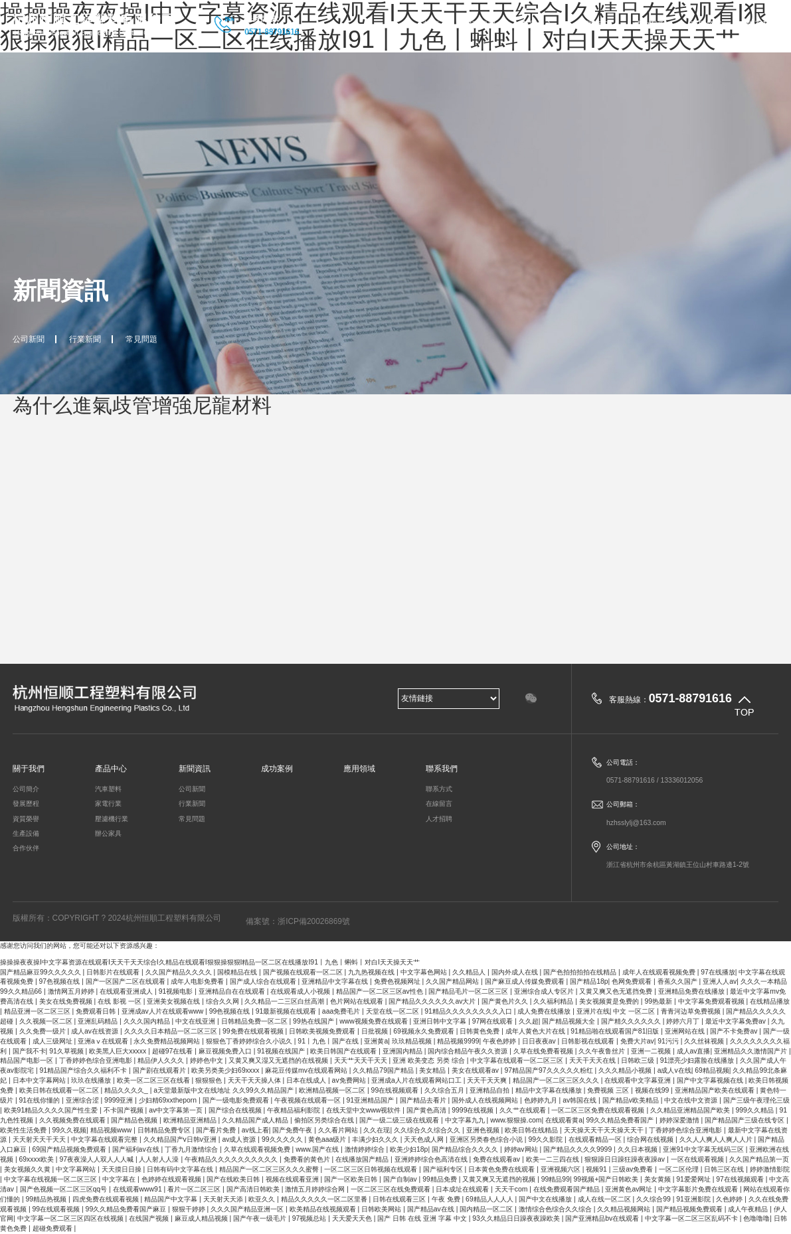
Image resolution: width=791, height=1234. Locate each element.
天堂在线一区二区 (393, 1011)
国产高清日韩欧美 (254, 1189)
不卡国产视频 (124, 1110)
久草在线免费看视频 (544, 1051)
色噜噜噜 (756, 1218)
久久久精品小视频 (626, 1070)
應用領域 (706, 24)
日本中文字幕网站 (40, 1080)
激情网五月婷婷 (72, 991)
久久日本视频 (638, 1149)
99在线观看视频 (57, 1209)
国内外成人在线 (515, 972)
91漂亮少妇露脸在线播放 (698, 1060)
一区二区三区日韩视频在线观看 (371, 1169)
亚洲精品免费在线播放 (692, 991)
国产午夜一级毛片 (260, 1218)
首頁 (431, 24)
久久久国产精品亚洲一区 (248, 1209)
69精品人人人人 (490, 1199)
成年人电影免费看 (198, 981)
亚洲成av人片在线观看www (163, 1011)
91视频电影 (177, 991)
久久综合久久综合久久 (428, 1130)
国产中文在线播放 (546, 1199)
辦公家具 (108, 833)
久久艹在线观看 (523, 1110)
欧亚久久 (262, 1199)
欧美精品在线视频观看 (324, 1209)
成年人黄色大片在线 (536, 1031)
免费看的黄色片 (308, 1159)
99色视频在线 (230, 1011)
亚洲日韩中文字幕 (440, 1021)
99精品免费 (440, 1179)
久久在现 (376, 1130)
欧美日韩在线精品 (532, 1130)
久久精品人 (469, 972)
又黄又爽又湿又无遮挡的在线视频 (279, 1060)
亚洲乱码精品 (99, 1021)
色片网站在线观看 (357, 1001)
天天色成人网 (425, 1139)
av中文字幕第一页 (177, 1110)
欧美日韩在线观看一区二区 (60, 1090)
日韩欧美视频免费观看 (323, 1031)
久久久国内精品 (148, 1021)
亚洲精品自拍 (490, 1090)
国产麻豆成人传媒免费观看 (526, 981)
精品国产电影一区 (27, 1060)
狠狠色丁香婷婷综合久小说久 (250, 1041)
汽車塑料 (108, 789)
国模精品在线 (238, 972)
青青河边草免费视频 (692, 1011)
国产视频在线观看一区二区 (304, 972)
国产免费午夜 (293, 1130)
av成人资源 (240, 1139)
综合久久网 (223, 1001)
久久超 (529, 1021)
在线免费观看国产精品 (567, 1189)
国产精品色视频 (135, 1120)
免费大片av (637, 1041)
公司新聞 (28, 339)
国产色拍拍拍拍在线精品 (580, 972)
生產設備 (26, 833)
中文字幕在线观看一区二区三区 (517, 1060)
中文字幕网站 (77, 1169)
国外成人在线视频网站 (486, 1100)
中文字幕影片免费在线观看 (699, 1189)
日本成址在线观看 (463, 1189)
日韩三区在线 (725, 1169)
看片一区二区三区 (194, 1189)
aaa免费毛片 (342, 1011)
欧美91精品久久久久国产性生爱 (52, 1110)
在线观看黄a (563, 1120)
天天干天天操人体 (255, 1080)
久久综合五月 (445, 1090)
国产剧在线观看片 (160, 1070)
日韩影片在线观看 (113, 972)
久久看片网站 (339, 1130)
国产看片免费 (217, 1130)
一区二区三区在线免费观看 (391, 1189)
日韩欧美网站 (382, 1209)
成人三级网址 (53, 1041)
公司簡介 (26, 789)
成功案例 (649, 24)
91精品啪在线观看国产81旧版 (616, 1031)
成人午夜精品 (749, 1209)
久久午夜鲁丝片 (602, 1051)
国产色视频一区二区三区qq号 (64, 1189)
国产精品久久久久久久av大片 (433, 1001)
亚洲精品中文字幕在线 (336, 981)
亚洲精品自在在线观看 (233, 991)
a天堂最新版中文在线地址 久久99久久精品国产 (224, 1090)
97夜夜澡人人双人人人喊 (97, 1159)
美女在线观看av (476, 1070)
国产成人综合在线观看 (264, 981)
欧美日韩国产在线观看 (344, 1051)
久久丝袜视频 (705, 1041)
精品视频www (111, 1130)
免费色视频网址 (398, 981)
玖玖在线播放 (92, 1080)
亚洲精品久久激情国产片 (751, 1051)
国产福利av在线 (136, 1149)
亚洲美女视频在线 (174, 1001)
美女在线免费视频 (66, 1001)
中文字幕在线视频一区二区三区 (51, 1179)
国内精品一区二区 (487, 1209)
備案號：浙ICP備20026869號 (298, 921)
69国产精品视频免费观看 (70, 1149)
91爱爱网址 (694, 1179)
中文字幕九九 (466, 1120)
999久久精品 (756, 1110)
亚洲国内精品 (403, 1051)
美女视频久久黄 (28, 1169)
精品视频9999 (458, 1041)
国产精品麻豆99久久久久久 (41, 972)
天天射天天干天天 (40, 1139)
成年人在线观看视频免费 (659, 972)
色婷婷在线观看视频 (172, 1179)
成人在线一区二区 (605, 1199)
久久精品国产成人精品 (256, 1120)
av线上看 (255, 1130)
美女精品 (433, 1070)
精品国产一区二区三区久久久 (557, 1080)
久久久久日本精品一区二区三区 (171, 1031)
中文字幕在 (119, 1179)
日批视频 (375, 1031)
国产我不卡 (29, 1051)
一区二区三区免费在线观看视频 (598, 1110)
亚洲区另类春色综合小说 (487, 1139)
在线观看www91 (138, 1189)
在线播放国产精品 (363, 1159)
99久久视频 (69, 1130)
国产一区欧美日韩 (351, 1179)
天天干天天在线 (593, 1060)
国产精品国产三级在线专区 (745, 1120)
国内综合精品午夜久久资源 (468, 1051)
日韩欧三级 (638, 1060)
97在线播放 (718, 972)
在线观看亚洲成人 (127, 991)
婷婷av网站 (522, 1149)
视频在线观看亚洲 (293, 1179)
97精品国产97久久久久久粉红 (549, 1070)
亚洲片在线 (593, 1011)
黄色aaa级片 (328, 1139)
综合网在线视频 (651, 1139)
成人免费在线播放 (544, 1011)
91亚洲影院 (694, 1199)
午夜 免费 (447, 1199)
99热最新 (658, 1001)
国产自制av (401, 1179)
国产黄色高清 (427, 1110)
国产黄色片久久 (506, 1001)
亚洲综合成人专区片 (545, 991)
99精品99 (555, 1179)
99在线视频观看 (395, 1090)
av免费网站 (350, 1080)
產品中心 (537, 24)
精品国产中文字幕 (171, 1199)
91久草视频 (67, 1051)
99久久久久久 (283, 1139)
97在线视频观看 (740, 1179)
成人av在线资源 (95, 1031)
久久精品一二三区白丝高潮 (285, 1001)
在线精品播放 (770, 1001)
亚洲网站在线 (686, 1031)
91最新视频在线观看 (287, 1011)
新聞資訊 (593, 24)
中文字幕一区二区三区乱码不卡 (692, 1218)
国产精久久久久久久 (632, 1021)
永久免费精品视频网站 (167, 1041)
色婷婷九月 (541, 1100)
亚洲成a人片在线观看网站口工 (417, 1080)
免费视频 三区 (609, 1090)
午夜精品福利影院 (294, 1110)
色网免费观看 (633, 981)
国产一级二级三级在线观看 (400, 1120)
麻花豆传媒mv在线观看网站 (307, 1070)
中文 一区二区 (635, 1011)
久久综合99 (654, 1199)
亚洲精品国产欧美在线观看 (715, 1090)
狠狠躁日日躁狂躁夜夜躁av (625, 1159)
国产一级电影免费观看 (237, 1100)
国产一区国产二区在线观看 (126, 981)
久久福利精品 (554, 1001)
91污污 (669, 1041)
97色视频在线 (60, 981)
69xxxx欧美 (37, 1159)
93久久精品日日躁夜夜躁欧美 (516, 1218)
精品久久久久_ (127, 1090)
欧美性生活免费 (24, 1130)
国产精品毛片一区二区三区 (469, 991)
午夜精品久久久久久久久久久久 (232, 1159)
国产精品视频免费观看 (690, 1209)
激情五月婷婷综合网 (316, 1189)
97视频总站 (310, 1218)
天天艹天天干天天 (361, 1060)
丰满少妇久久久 (376, 1139)
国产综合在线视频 (236, 1110)
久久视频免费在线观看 (73, 1120)
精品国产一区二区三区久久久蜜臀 (270, 1169)
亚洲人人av (720, 981)
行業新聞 (85, 339)
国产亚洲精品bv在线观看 (603, 1218)
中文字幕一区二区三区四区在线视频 (71, 1218)
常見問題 (141, 339)
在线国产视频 (150, 1218)
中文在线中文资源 (691, 1100)
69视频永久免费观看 (424, 1031)
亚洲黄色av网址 (629, 1189)
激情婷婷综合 (366, 1149)
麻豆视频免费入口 (226, 1051)
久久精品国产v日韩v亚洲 (181, 1139)
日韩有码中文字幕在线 (181, 1169)
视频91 (597, 1169)
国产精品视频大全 (569, 1021)
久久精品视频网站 (624, 1209)
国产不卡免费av (734, 1031)
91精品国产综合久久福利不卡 (84, 1070)
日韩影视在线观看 (588, 1041)
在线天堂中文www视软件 (364, 1110)
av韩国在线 (580, 1100)
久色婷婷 (730, 1199)
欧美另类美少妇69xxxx (226, 1070)
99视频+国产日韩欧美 (607, 1179)
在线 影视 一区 (120, 1001)
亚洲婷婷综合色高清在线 (432, 1159)
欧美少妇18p (409, 1149)
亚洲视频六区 (561, 1169)
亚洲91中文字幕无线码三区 (704, 1149)
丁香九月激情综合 (192, 1149)
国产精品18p (589, 981)
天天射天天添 (224, 1199)
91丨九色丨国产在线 (329, 1041)
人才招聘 (439, 818)
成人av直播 (694, 1051)
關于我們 (479, 24)
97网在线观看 (493, 1021)
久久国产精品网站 (453, 981)
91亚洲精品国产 (371, 1100)
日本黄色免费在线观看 (502, 1169)
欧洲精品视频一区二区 (333, 1090)
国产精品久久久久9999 (578, 1149)
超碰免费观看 (53, 1228)
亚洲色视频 (483, 1130)
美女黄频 (658, 1179)
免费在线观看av (497, 1159)
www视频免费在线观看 (374, 1021)
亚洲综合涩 (83, 1100)
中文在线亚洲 (196, 1021)
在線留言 (439, 803)
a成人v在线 (674, 1070)
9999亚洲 (119, 1100)
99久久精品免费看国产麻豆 (127, 1209)
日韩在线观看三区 (400, 1199)
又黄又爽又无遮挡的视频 (499, 1179)
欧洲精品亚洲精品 (191, 1120)
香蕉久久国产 (678, 981)
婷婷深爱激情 (680, 1120)
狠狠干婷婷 (189, 1209)
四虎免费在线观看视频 (106, 1199)
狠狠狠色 (209, 1080)
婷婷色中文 (207, 1060)
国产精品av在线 (431, 1209)
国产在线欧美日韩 (234, 1179)
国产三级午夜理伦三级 (756, 1100)
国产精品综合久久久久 (466, 1149)
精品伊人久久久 (161, 1060)
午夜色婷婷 (500, 1041)
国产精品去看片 (424, 1100)
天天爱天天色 (353, 1218)
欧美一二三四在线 (553, 1159)
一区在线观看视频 (698, 1159)
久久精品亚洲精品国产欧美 (691, 1110)
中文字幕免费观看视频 (712, 1001)
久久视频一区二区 (46, 1021)
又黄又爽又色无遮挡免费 (616, 991)
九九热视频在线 (372, 972)
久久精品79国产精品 (384, 1070)
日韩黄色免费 (480, 1031)
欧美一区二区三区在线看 (154, 1080)
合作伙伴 (26, 848)
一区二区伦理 (680, 1169)
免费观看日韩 (97, 1011)
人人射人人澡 (160, 1159)
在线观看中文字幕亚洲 (638, 1080)
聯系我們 (762, 24)
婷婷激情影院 (770, 1169)
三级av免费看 (633, 1169)
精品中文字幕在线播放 (549, 1090)
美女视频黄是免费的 (610, 1001)
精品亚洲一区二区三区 (38, 1011)
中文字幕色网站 (424, 972)
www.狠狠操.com (515, 1120)
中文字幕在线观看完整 (105, 1139)
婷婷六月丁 (683, 1021)
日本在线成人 (307, 1080)
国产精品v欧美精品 (631, 1100)
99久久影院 (546, 1139)
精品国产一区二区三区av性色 (380, 991)
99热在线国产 (314, 1021)
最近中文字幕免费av (736, 1021)
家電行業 (108, 803)
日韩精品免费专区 (165, 1130)
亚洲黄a (376, 1041)
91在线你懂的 (40, 1100)
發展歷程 (26, 803)
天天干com (512, 1189)
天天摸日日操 (122, 1169)
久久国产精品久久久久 (179, 972)
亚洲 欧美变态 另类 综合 (430, 1060)
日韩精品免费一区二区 (255, 1021)
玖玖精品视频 (413, 1041)
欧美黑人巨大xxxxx (118, 1051)
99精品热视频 (47, 1199)
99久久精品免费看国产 (621, 1120)
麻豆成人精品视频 (202, 1218)
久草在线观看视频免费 (258, 1149)
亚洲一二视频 (652, 1051)
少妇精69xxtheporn (169, 1100)
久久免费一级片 (43, 1031)
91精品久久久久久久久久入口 (468, 1011)
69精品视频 (712, 1070)
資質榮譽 (26, 818)
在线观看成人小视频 (301, 991)
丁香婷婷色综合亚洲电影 (96, 1060)
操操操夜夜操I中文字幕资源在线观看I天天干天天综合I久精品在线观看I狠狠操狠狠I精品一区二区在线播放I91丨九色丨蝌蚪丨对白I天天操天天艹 (210, 962)
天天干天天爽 (488, 1080)
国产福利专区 (444, 1169)
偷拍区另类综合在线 (325, 1120)
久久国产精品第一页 (759, 1159)
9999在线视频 (473, 1110)
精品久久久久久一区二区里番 (325, 1199)
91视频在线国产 (281, 1051)
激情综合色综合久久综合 (556, 1209)
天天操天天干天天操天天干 (605, 1130)
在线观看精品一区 (596, 1139)
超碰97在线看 (173, 1051)
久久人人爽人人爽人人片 (716, 1139)
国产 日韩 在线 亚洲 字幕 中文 (422, 1218)
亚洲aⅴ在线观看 (104, 1041)
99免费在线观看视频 (253, 1031)
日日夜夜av (540, 1041)
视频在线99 (653, 1090)
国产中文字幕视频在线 (711, 1080)
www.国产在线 (318, 1149)
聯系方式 (439, 789)
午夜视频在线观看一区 (308, 1100)
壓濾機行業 (111, 818)
